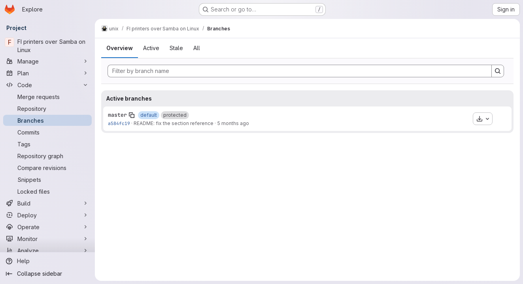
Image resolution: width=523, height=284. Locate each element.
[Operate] (47, 226)
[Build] (47, 203)
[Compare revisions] (47, 167)
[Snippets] (47, 179)
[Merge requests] (47, 96)
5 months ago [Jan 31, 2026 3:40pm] (233, 123)
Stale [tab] (176, 48)
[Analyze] (47, 250)
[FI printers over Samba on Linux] (47, 46)
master (117, 114)
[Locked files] (47, 191)
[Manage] (47, 61)
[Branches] (47, 120)
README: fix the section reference (173, 123)
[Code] (47, 84)
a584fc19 (119, 123)
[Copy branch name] (131, 115)
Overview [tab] (119, 48)
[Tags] (47, 143)
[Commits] (47, 132)
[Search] (497, 71)
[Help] (47, 261)
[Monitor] (47, 238)
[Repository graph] (47, 155)
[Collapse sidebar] (47, 273)
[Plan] (47, 72)
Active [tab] (151, 48)
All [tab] (196, 48)
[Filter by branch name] (300, 71)
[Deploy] (47, 214)
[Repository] (47, 108)
